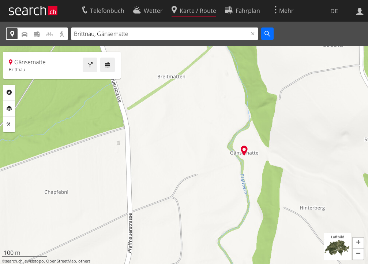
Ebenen (9, 108)
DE (334, 11)
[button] (358, 243)
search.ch (14, 261)
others (84, 261)
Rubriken (9, 92)
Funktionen (9, 124)
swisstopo (34, 261)
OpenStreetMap (61, 261)
